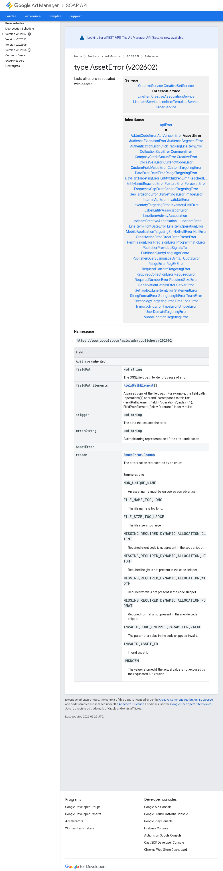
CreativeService (150, 86)
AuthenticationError (145, 146)
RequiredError (185, 274)
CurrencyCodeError (178, 162)
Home (78, 56)
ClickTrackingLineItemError (181, 146)
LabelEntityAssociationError (166, 210)
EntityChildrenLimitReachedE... (183, 178)
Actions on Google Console (163, 835)
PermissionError (139, 242)
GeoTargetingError (144, 194)
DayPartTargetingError (142, 178)
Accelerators (74, 821)
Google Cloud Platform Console (166, 814)
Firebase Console (156, 828)
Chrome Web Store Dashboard (165, 849)
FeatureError (174, 183)
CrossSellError (151, 162)
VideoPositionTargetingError (166, 317)
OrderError (171, 237)
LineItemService (145, 102)
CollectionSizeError (155, 151)
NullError (200, 232)
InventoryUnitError (185, 205)
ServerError (185, 285)
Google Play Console (158, 821)
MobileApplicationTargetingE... (149, 232)
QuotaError (191, 258)
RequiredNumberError (151, 280)
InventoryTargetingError (152, 205)
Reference (151, 56)
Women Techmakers (79, 828)
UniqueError (187, 306)
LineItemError (190, 221)
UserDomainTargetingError (166, 312)
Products (93, 56)
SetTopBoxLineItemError (154, 290)
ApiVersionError (169, 135)
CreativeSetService (179, 86)
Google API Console (158, 807)
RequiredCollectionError (154, 274)
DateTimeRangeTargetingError (173, 173)
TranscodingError (149, 306)
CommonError (181, 151)
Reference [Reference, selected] (32, 16)
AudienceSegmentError (185, 141)
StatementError (185, 290)
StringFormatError (143, 296)
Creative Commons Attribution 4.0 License (186, 699)
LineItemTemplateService (179, 102)
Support (75, 16)
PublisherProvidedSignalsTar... (166, 248)
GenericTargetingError (181, 189)
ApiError (166, 125)
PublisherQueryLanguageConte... (166, 253)
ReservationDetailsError (156, 285)
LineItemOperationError (185, 226)
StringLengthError (171, 296)
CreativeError (187, 157)
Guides (10, 16)
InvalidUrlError (178, 200)
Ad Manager (36, 5)
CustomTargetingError (184, 167)
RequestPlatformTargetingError (166, 269)
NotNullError (182, 232)
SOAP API (76, 5)
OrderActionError (149, 237)
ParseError (188, 237)
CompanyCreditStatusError (155, 157)
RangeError (157, 264)
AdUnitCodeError (143, 135)
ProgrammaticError (190, 242)
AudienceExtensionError (147, 141)
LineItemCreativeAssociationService (166, 96)
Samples (55, 16)
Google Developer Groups (83, 807)
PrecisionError (164, 242)
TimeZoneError (186, 301)
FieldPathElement (139, 385)
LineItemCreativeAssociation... (155, 221)
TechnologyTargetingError (154, 301)
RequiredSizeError (183, 280)
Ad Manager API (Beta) (144, 37)
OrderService (166, 107)
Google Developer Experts (83, 814)
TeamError (194, 296)
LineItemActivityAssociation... (166, 216)
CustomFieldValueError (149, 167)
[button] (29, 34)
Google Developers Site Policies (190, 704)
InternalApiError (155, 200)
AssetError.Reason (139, 455)
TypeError (170, 306)
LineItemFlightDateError (147, 226)
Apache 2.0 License (131, 704)
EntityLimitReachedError (145, 183)
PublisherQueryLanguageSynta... (157, 258)
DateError (142, 173)
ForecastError (195, 183)
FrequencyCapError (149, 189)
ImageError (194, 194)
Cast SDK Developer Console (164, 842)
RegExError (175, 264)
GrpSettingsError (171, 194)
